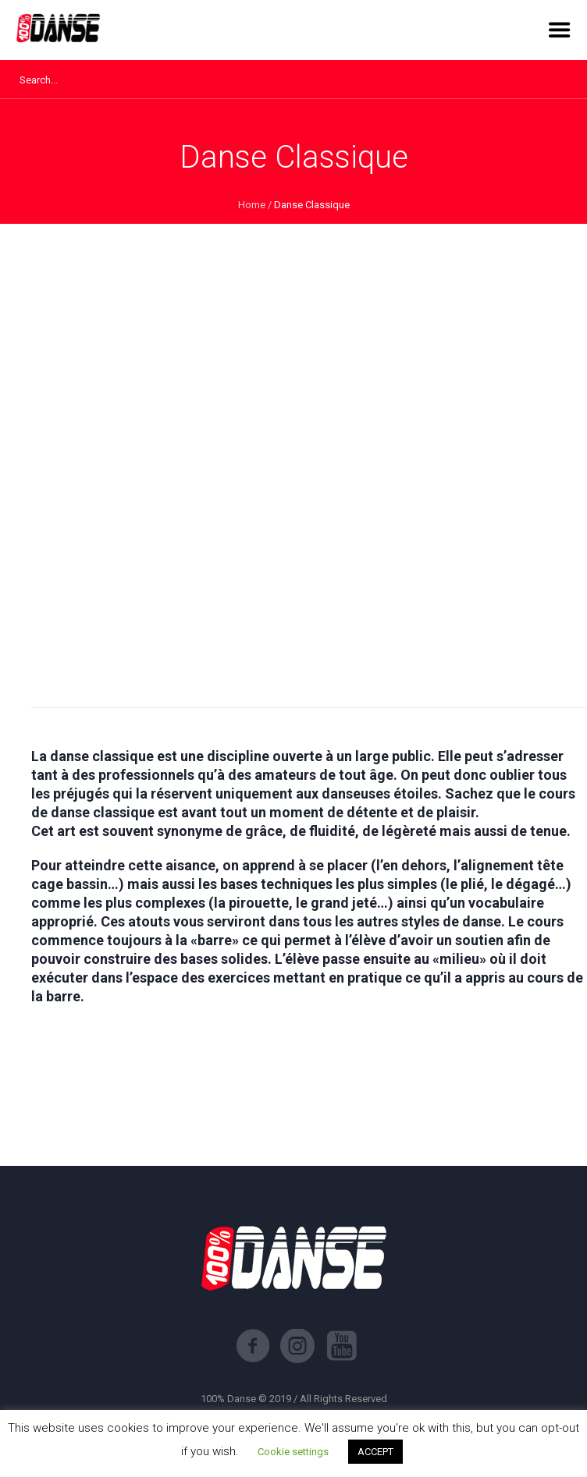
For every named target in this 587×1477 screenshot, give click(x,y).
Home (251, 205)
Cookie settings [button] (293, 1452)
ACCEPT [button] (375, 1452)
